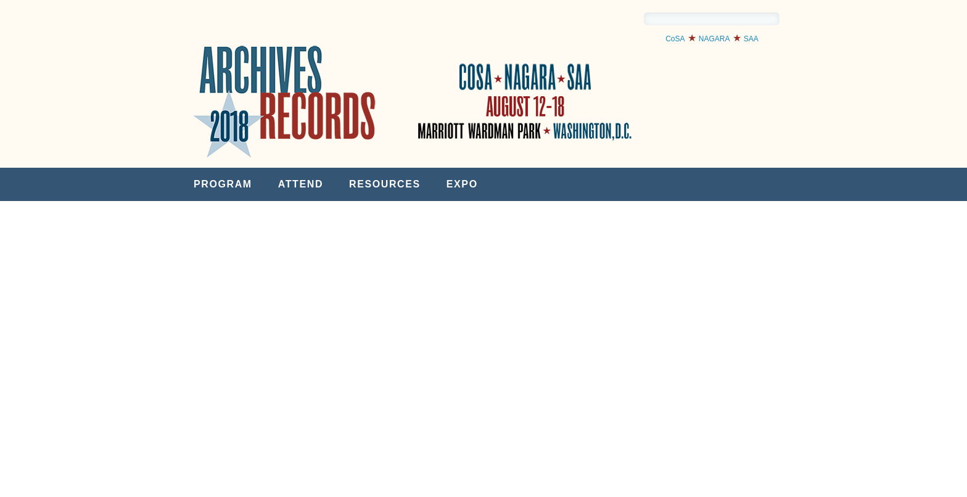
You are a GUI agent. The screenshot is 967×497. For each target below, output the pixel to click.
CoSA (675, 39)
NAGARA (714, 39)
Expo (462, 184)
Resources (385, 184)
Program (223, 184)
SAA (751, 39)
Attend (300, 184)
